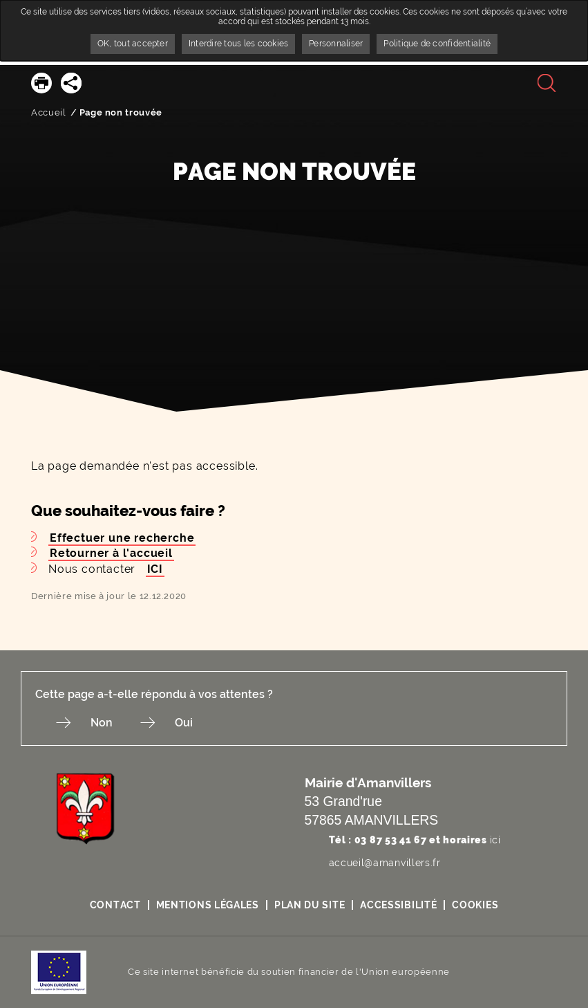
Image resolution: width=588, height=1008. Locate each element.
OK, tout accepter (132, 43)
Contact (115, 904)
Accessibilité (398, 904)
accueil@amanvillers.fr (385, 862)
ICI (155, 569)
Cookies (475, 904)
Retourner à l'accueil (111, 553)
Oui (184, 722)
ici (495, 839)
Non (102, 722)
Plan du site (309, 904)
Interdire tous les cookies (238, 43)
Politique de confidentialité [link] (437, 43)
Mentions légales (207, 904)
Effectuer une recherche (122, 537)
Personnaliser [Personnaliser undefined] (336, 43)
